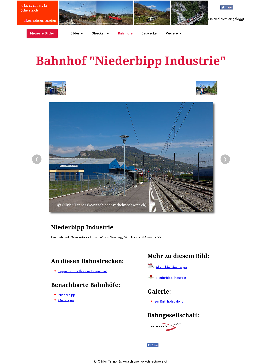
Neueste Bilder (42, 33)
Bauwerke (149, 33)
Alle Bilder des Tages (171, 267)
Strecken (98, 33)
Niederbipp (66, 294)
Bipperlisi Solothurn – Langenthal (82, 271)
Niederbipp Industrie (171, 277)
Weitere (172, 33)
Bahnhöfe (125, 33)
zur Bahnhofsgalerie (169, 301)
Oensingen (66, 300)
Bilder (74, 33)
